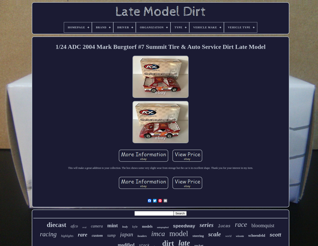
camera (97, 226)
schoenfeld (256, 235)
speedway (184, 225)
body (125, 226)
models (147, 226)
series (207, 225)
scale (214, 234)
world (228, 236)
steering (198, 236)
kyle (135, 226)
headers (142, 236)
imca (158, 234)
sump (111, 235)
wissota (240, 236)
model (178, 233)
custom (97, 235)
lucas (224, 226)
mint (112, 225)
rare (82, 235)
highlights (67, 236)
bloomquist (263, 225)
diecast (56, 224)
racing (48, 234)
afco (74, 226)
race (241, 224)
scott (275, 235)
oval (84, 227)
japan (126, 234)
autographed (162, 227)
